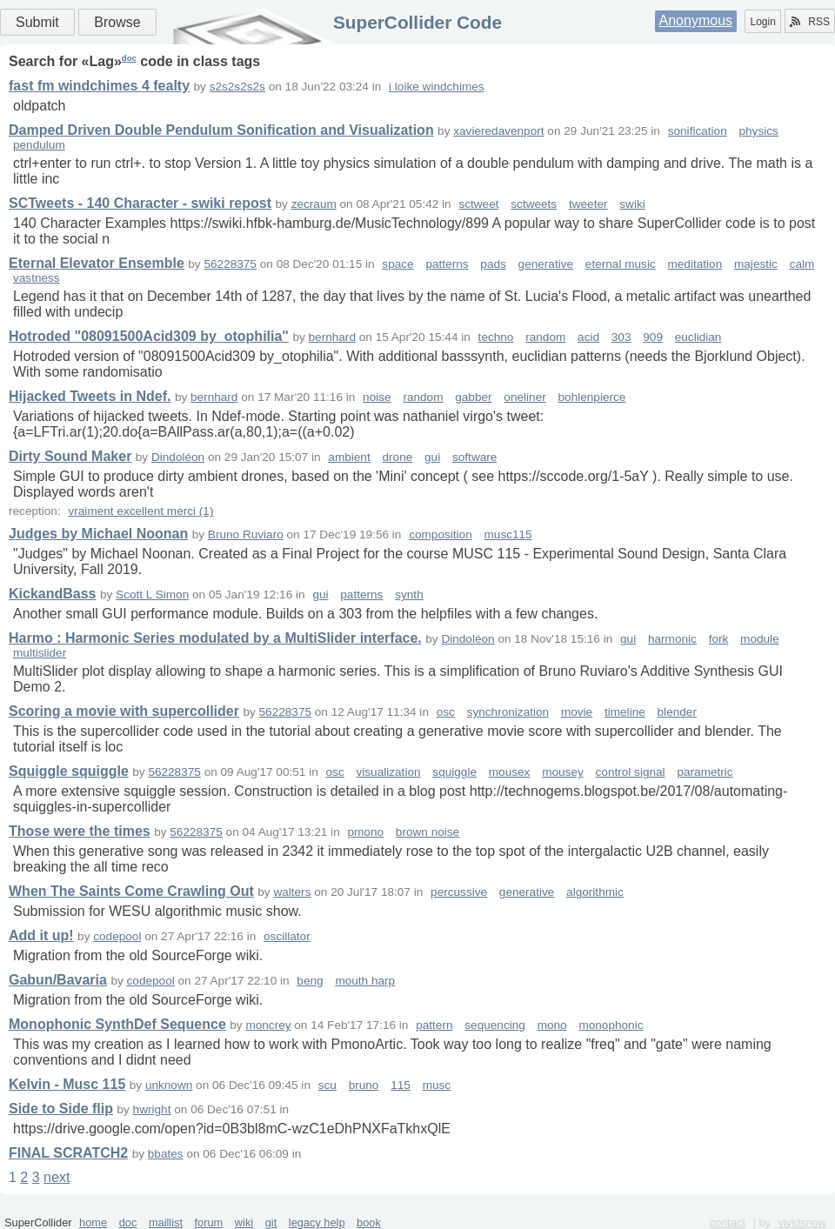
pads (492, 264)
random (545, 337)
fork (719, 638)
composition (440, 534)
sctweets (534, 203)
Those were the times (79, 831)
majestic (756, 264)
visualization (388, 771)
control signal (630, 771)
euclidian (698, 337)
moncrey (268, 1025)
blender (677, 711)
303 (621, 337)
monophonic (610, 1025)
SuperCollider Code (417, 22)
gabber (473, 397)
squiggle (454, 771)
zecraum (314, 203)
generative (545, 264)
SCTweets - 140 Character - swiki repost (140, 203)
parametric (704, 771)
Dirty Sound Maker (70, 456)
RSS (810, 22)
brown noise (427, 831)
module (759, 638)
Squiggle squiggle (69, 771)
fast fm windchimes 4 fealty (99, 85)
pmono (365, 831)
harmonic (672, 638)
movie (576, 711)
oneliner (524, 397)
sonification (697, 130)
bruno (364, 1085)
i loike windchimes (436, 86)
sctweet (478, 203)
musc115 (508, 534)
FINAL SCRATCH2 (68, 1153)
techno (496, 337)
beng (310, 980)
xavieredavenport (498, 130)
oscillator (287, 936)
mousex (510, 771)
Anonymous (696, 20)
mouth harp (365, 980)
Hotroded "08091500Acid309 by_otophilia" (149, 336)
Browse (117, 22)
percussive (459, 891)
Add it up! (41, 935)
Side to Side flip (61, 1108)
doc (129, 58)
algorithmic (595, 891)
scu (327, 1085)
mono (552, 1025)
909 (653, 337)
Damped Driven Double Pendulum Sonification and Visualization (221, 130)
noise (377, 397)
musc (437, 1085)
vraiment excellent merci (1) (140, 511)
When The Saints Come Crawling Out (131, 891)
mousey (563, 771)
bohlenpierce (592, 397)
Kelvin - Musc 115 (67, 1084)
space (397, 264)
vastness (36, 277)
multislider (39, 652)
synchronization (508, 711)
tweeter (588, 203)
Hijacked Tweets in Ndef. (89, 396)
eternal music (620, 264)
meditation (694, 264)
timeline (625, 711)
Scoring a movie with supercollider (124, 711)
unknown (168, 1085)
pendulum (39, 144)
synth (409, 594)
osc (446, 711)
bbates (166, 1153)
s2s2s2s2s (237, 86)
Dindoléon (177, 457)
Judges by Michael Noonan (98, 533)
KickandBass (53, 593)
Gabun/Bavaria (58, 979)
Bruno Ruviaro (246, 534)
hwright (152, 1109)
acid (588, 337)
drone (397, 457)
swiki (632, 203)
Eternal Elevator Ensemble (96, 263)
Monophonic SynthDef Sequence (117, 1024)
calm (802, 264)
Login (762, 22)
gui (432, 457)
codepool (117, 936)
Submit (37, 22)
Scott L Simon (152, 594)
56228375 (230, 264)
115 (401, 1085)
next (56, 1177)
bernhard (332, 337)
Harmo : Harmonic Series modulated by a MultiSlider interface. (215, 638)
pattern (434, 1025)
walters (292, 891)
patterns (446, 264)
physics (758, 130)
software (474, 457)
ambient (349, 457)
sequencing (494, 1025)
